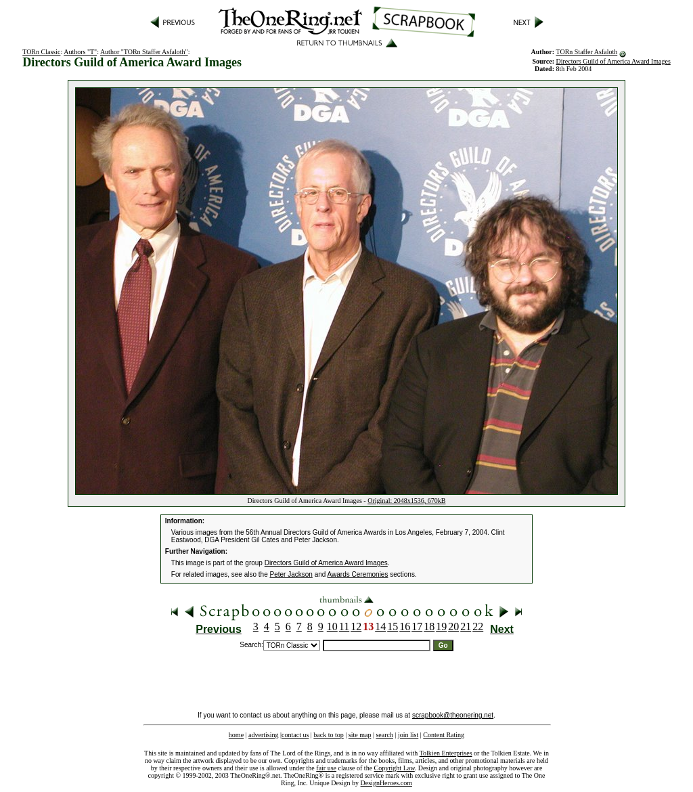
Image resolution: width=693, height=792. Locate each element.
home (236, 735)
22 (477, 626)
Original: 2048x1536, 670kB (406, 500)
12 (356, 626)
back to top (328, 735)
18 (429, 626)
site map (360, 735)
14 (380, 626)
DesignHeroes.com (386, 783)
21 (465, 626)
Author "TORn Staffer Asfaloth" (144, 52)
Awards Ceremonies (358, 574)
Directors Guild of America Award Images (613, 61)
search (384, 735)
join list (408, 735)
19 (441, 626)
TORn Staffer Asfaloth (586, 52)
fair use (326, 768)
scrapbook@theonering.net (452, 715)
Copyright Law (394, 768)
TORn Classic (41, 52)
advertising (263, 735)
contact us (295, 735)
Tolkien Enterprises (446, 753)
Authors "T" (80, 52)
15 (392, 626)
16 (404, 626)
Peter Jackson (291, 574)
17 (416, 626)
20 (453, 626)
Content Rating (443, 735)
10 (332, 626)
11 (344, 626)
